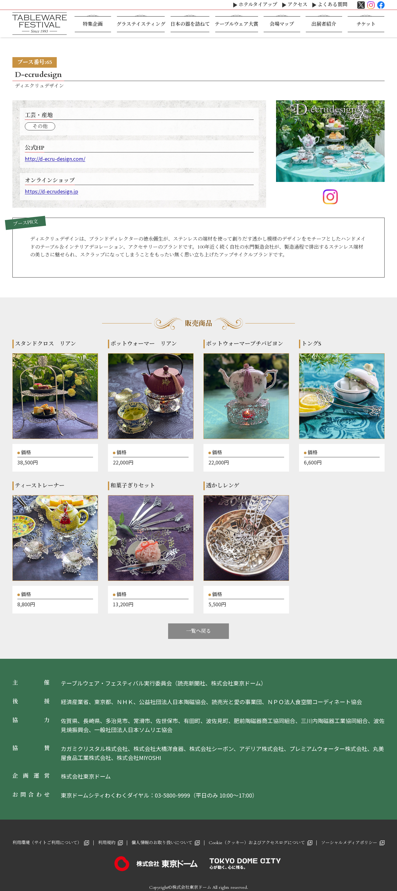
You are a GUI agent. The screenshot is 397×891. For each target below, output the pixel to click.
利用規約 (106, 843)
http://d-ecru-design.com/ (55, 158)
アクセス (297, 4)
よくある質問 (332, 4)
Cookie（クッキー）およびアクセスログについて (257, 843)
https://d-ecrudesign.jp (51, 191)
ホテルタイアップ (258, 4)
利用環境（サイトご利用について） (47, 843)
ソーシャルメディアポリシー (349, 843)
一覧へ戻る (198, 631)
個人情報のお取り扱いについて (162, 843)
